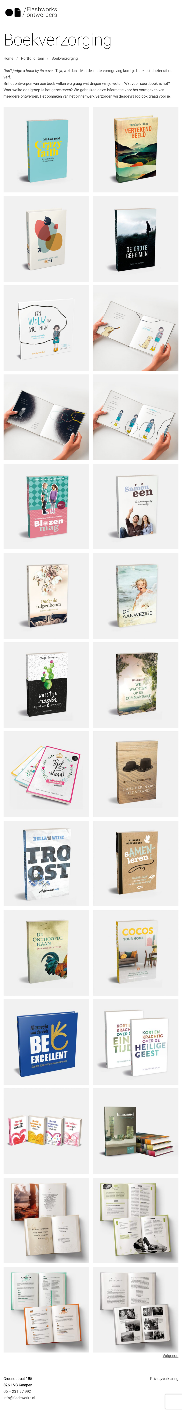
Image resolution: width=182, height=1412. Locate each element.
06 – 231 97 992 (17, 1391)
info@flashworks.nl (19, 1398)
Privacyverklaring (164, 1378)
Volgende (170, 1355)
